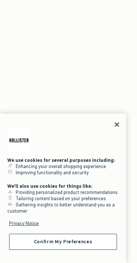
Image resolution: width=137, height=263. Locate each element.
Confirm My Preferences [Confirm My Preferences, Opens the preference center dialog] (63, 242)
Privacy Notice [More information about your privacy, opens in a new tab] (24, 223)
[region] (63, 188)
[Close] (117, 125)
